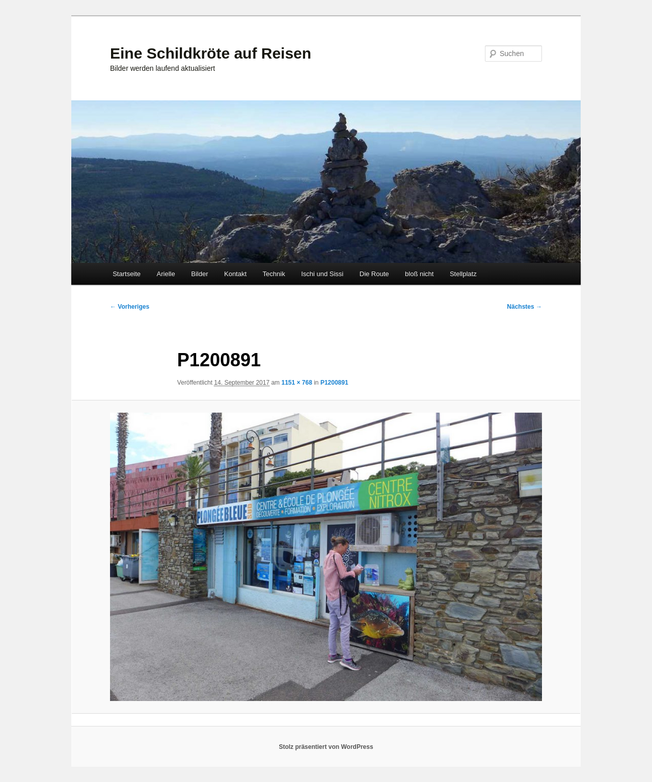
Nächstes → (524, 306)
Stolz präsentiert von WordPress (326, 746)
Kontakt (235, 274)
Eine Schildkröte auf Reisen (210, 53)
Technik (274, 274)
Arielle (166, 274)
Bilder (199, 274)
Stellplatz (463, 274)
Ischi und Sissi (322, 274)
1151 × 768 (296, 382)
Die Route (374, 274)
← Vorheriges (129, 306)
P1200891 (334, 382)
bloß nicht (419, 274)
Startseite (127, 274)
